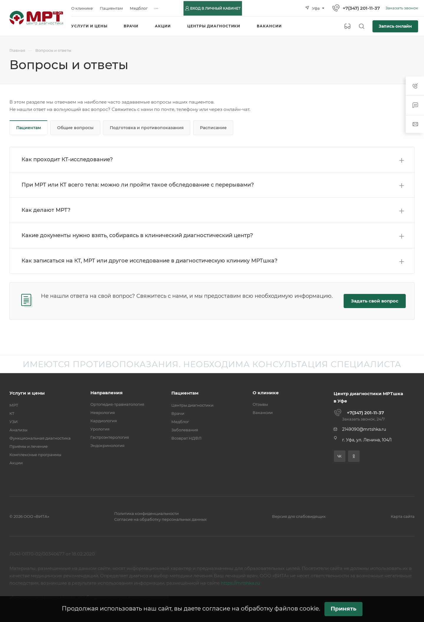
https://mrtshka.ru (240, 583)
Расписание (213, 127)
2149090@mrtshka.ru (364, 429)
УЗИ (13, 421)
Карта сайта (403, 516)
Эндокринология (107, 445)
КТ (11, 413)
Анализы (18, 430)
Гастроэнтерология (109, 437)
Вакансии (263, 412)
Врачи (177, 413)
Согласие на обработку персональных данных (160, 519)
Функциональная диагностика (40, 438)
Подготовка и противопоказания (147, 127)
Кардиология (103, 420)
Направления (106, 392)
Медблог (180, 421)
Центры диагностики (192, 405)
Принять (343, 608)
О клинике (266, 392)
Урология (100, 429)
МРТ (13, 405)
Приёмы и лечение (28, 446)
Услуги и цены (27, 393)
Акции (16, 462)
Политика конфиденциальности (146, 513)
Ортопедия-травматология (117, 404)
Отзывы (260, 404)
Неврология (102, 412)
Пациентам (28, 127)
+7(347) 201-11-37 (361, 8)
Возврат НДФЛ (186, 438)
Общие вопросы (75, 127)
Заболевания (184, 430)
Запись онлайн (395, 26)
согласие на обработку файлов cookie (260, 608)
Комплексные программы (35, 454)
